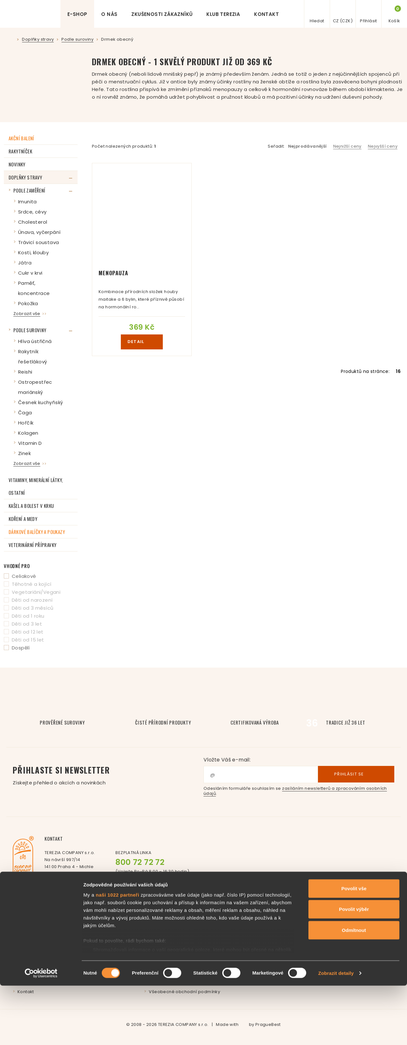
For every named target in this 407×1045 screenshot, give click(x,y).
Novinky (17, 164)
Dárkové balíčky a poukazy (37, 531)
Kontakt (266, 14)
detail (142, 342)
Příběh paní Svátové (39, 925)
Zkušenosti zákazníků (161, 14)
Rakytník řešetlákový (32, 356)
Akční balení (21, 138)
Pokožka (28, 303)
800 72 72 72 (139, 862)
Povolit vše (353, 947)
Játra (24, 262)
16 (398, 371)
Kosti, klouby (33, 252)
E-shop (77, 14)
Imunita (27, 201)
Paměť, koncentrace (34, 288)
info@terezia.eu (78, 879)
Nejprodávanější (307, 146)
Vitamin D (30, 443)
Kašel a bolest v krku (31, 505)
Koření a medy (23, 518)
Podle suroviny (29, 329)
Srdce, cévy (32, 211)
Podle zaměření (29, 190)
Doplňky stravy (25, 177)
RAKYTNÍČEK (20, 151)
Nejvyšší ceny (382, 146)
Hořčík (25, 422)
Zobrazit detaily (336, 1032)
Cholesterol (32, 222)
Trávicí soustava (38, 242)
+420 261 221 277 (82, 886)
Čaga (25, 412)
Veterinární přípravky (32, 544)
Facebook (144, 883)
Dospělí (21, 647)
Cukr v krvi (30, 273)
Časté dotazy (163, 925)
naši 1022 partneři (117, 954)
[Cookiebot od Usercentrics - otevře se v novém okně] (41, 1032)
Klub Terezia (223, 14)
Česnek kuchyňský (40, 402)
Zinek (24, 453)
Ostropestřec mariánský (35, 387)
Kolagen (28, 433)
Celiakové (24, 576)
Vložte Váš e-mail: (227, 759)
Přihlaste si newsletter (108, 775)
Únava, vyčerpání (39, 232)
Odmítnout (354, 989)
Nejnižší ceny (347, 146)
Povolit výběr (354, 968)
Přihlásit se (356, 774)
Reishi (25, 371)
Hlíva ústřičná (35, 341)
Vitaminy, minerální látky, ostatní (36, 486)
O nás (109, 14)
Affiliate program (299, 925)
